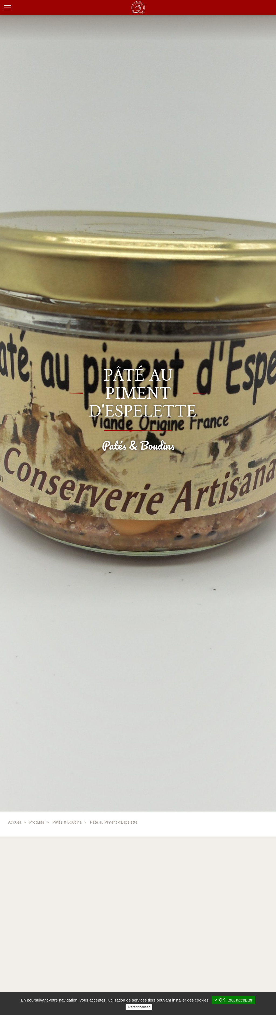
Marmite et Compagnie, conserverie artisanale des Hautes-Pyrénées (145, 7)
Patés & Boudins (67, 822)
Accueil (14, 822)
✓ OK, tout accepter (233, 1000)
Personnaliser (139, 1007)
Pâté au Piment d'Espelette (113, 822)
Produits (36, 822)
